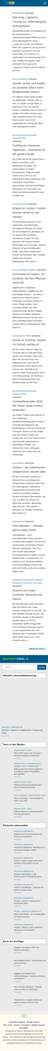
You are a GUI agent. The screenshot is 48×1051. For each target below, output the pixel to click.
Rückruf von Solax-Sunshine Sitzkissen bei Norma (27, 595)
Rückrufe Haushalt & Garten (27, 580)
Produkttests (20, 750)
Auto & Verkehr (20, 795)
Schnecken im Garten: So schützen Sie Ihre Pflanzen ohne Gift (29, 278)
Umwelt (32, 270)
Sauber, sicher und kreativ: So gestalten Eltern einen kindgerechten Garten (29, 87)
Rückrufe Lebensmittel (12, 727)
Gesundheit (18, 336)
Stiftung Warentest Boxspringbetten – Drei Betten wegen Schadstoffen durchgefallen (29, 771)
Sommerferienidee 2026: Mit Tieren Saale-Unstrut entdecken (27, 406)
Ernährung (18, 13)
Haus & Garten (19, 79)
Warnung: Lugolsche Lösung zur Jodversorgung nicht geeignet (29, 21)
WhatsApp (15, 659)
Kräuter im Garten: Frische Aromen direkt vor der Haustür (29, 212)
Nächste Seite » (37, 649)
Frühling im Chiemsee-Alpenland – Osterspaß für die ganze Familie (28, 150)
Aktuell (17, 911)
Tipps (28, 336)
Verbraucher (33, 766)
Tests (29, 750)
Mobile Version (33, 1022)
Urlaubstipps (19, 138)
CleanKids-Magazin (17, 1022)
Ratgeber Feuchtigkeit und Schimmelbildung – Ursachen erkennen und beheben (29, 976)
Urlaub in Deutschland (24, 135)
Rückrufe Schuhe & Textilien (27, 583)
